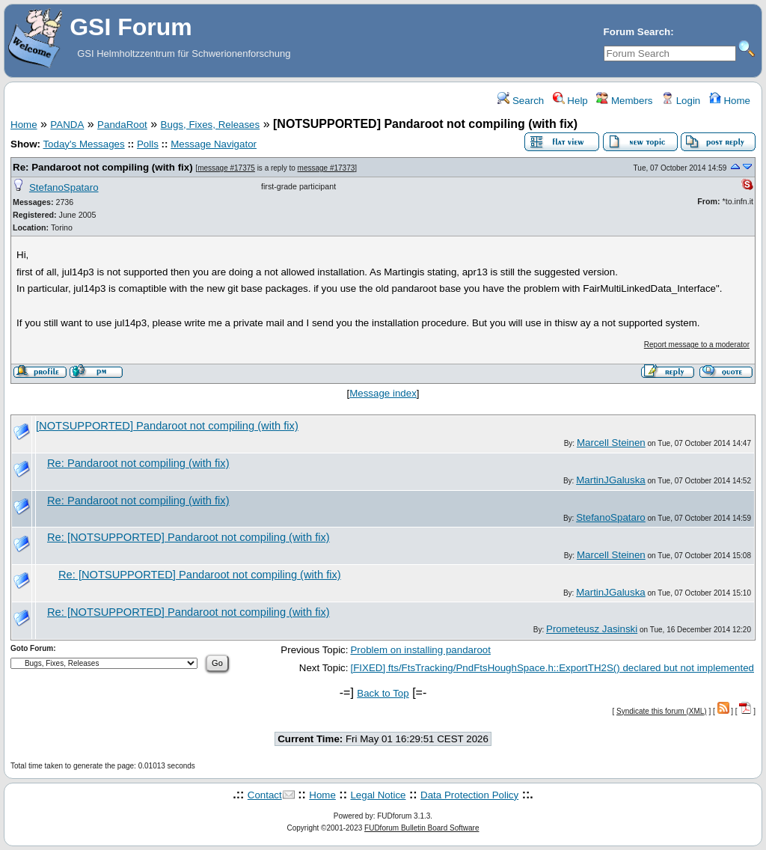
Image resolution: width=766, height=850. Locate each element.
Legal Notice (377, 795)
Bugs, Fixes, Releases (210, 124)
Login (680, 100)
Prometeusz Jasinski (591, 629)
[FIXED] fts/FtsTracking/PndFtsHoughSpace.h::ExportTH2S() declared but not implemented (552, 667)
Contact (265, 795)
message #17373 (326, 168)
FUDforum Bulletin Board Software (421, 828)
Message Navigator (214, 144)
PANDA (67, 124)
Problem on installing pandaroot (420, 649)
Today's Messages (83, 144)
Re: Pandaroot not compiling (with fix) (103, 167)
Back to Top (382, 693)
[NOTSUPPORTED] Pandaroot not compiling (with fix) (167, 426)
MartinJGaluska (611, 480)
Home (729, 100)
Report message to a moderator (697, 344)
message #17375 (226, 168)
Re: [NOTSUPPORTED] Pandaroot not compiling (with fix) (188, 537)
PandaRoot (122, 124)
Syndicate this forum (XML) (661, 711)
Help (570, 100)
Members (624, 100)
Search (520, 100)
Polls (148, 144)
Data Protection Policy (469, 795)
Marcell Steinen (611, 442)
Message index (383, 393)
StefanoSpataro (64, 187)
